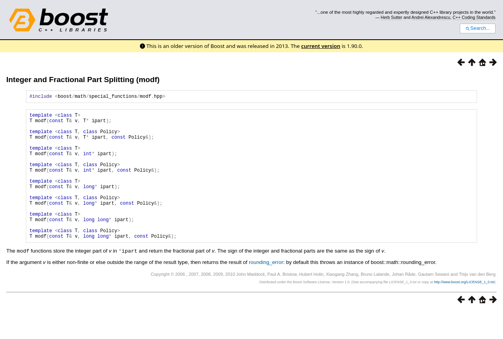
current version (320, 45)
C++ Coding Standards (474, 17)
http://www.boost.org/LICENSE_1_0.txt (464, 310)
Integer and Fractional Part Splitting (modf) (83, 79)
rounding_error (266, 290)
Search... (477, 28)
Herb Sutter (391, 17)
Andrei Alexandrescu (430, 17)
